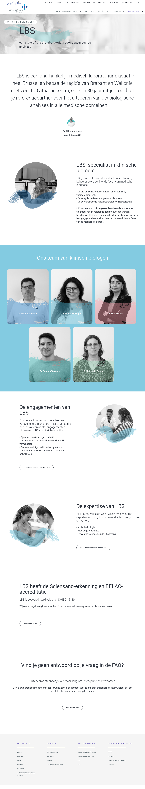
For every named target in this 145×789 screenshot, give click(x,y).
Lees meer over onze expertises (95, 551)
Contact (49, 2)
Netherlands (139, 2)
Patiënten (20, 768)
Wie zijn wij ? (134, 11)
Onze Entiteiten (86, 747)
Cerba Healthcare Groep (86, 760)
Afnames (20, 760)
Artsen (88, 11)
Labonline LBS (88, 2)
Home (8, 22)
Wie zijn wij (20, 772)
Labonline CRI (72, 2)
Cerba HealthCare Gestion (117, 764)
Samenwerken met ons (108, 2)
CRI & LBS (111, 760)
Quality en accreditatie (55, 768)
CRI (79, 764)
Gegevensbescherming (117, 747)
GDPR (110, 756)
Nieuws (117, 11)
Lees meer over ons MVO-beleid (38, 470)
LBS (79, 768)
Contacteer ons (72, 711)
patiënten (103, 11)
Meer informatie (31, 627)
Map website (23, 747)
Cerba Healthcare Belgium (87, 756)
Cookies (111, 768)
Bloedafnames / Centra (67, 11)
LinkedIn (50, 764)
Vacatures (127, 2)
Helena (59, 2)
